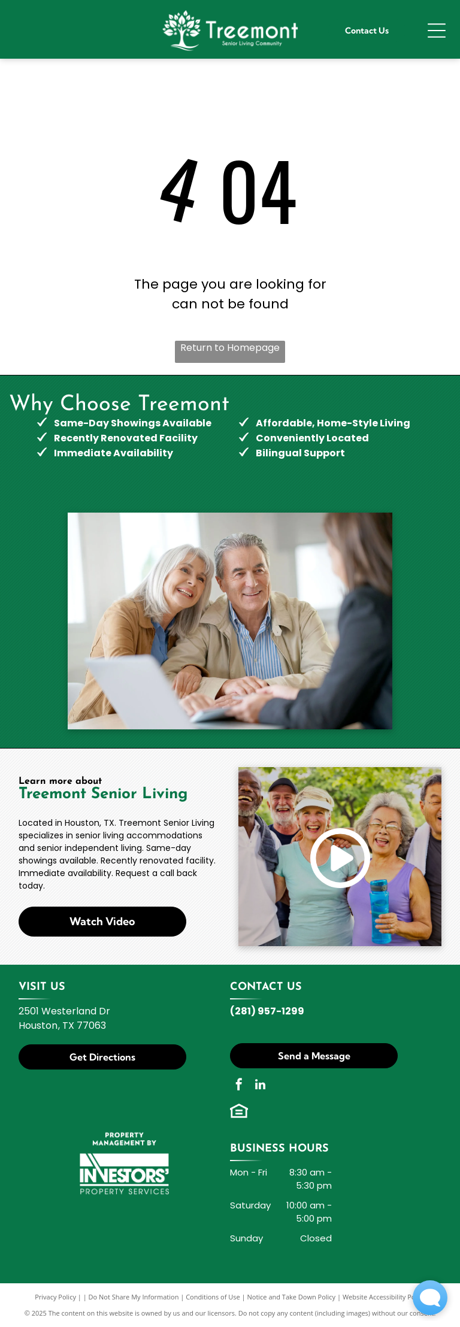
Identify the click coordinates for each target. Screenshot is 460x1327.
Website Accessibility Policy (384, 1296)
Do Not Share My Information (134, 1296)
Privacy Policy (55, 1296)
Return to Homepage (230, 348)
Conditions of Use (213, 1296)
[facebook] (239, 1085)
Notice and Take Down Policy (291, 1296)
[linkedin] (260, 1085)
